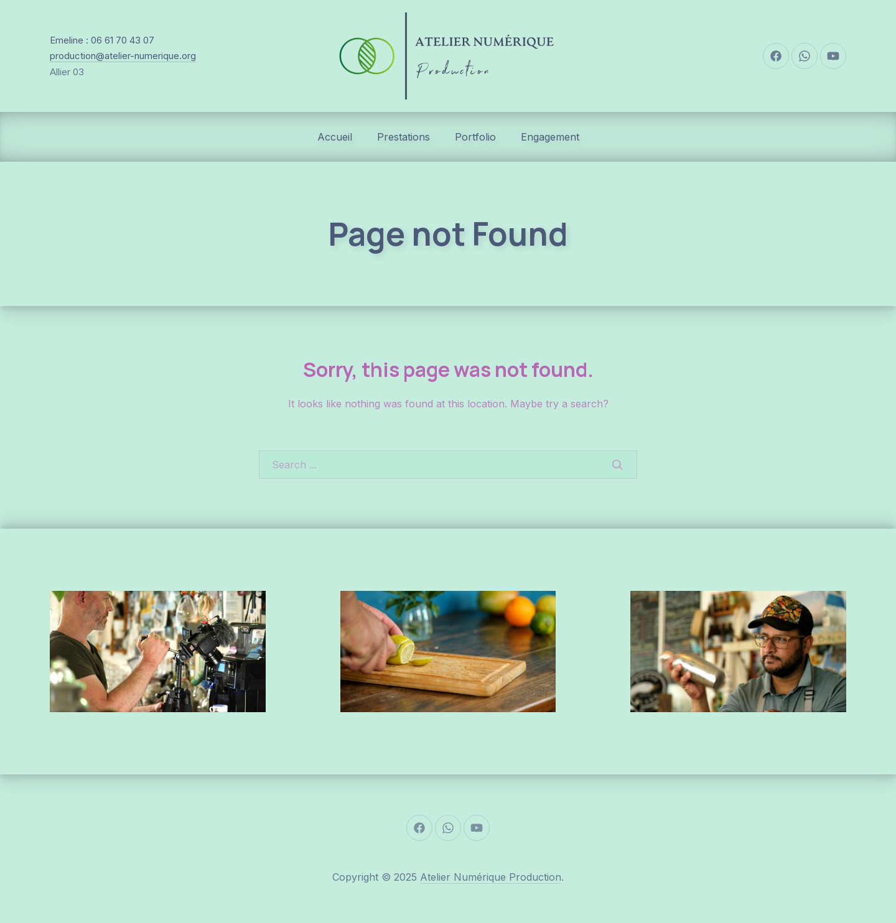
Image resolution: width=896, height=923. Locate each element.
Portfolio (475, 137)
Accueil (334, 137)
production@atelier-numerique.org (123, 56)
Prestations (403, 137)
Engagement (550, 137)
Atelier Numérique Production (490, 877)
